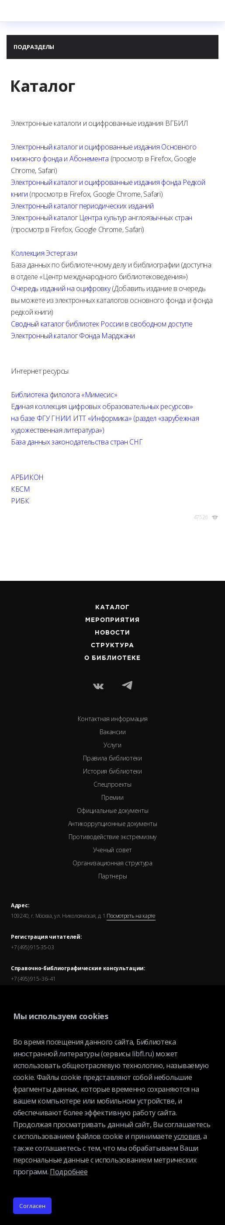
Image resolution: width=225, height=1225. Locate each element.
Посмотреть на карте (131, 916)
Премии (112, 797)
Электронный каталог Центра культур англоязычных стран (101, 217)
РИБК (20, 501)
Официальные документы (113, 810)
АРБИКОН (27, 477)
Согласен (32, 1206)
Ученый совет (112, 850)
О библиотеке (112, 658)
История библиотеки (112, 771)
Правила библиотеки (112, 758)
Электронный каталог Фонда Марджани (73, 335)
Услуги (112, 745)
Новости (112, 633)
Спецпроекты (112, 784)
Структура (113, 645)
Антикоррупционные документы (112, 823)
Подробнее (68, 1171)
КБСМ (20, 489)
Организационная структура (112, 863)
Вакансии (113, 732)
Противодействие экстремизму (112, 837)
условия (187, 1136)
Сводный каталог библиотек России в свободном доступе (101, 324)
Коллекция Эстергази (44, 253)
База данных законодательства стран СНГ (77, 442)
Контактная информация (113, 719)
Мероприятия (112, 620)
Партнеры (112, 876)
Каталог (112, 607)
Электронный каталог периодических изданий (82, 206)
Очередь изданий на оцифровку (61, 288)
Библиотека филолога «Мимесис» (64, 394)
